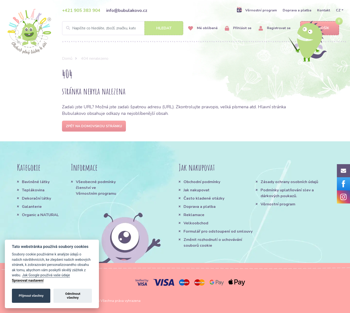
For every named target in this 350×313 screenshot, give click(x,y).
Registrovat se (274, 28)
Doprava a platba (297, 10)
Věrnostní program (256, 10)
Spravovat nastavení (28, 281)
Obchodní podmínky (202, 182)
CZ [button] (338, 10)
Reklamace (194, 215)
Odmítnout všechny (72, 295)
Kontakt (323, 10)
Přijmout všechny (31, 295)
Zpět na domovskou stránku (94, 126)
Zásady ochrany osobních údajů (289, 182)
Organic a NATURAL (40, 215)
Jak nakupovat (197, 190)
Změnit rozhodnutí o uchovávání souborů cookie (213, 242)
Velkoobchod (196, 223)
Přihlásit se (238, 28)
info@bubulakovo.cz (126, 10)
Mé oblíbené (203, 28)
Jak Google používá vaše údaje (46, 275)
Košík (319, 28)
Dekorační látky (36, 198)
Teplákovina (33, 190)
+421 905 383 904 (81, 10)
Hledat (164, 28)
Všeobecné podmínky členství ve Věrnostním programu (96, 187)
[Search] (122, 28)
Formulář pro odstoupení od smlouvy (218, 231)
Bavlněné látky (36, 182)
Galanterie (32, 206)
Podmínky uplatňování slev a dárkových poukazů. (287, 193)
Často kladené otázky (204, 198)
